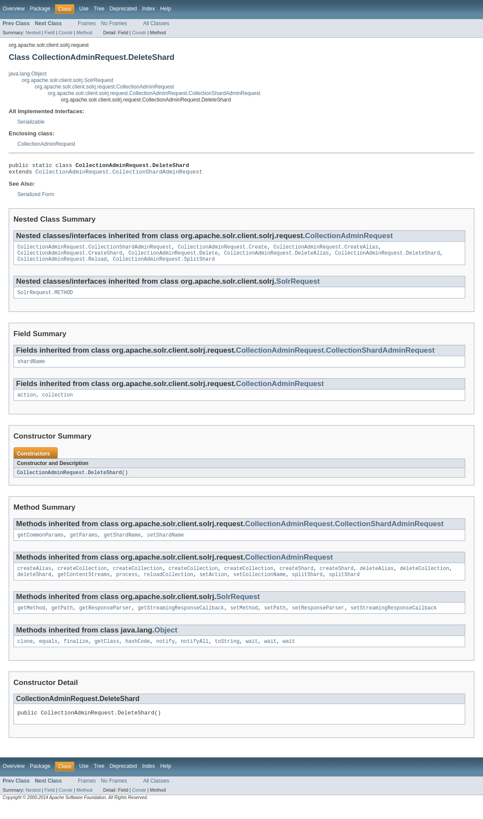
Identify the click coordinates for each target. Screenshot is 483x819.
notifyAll (195, 653)
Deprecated (123, 9)
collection (57, 402)
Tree (99, 9)
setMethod (244, 619)
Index (148, 9)
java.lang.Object (27, 74)
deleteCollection (424, 578)
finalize (76, 653)
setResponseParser (318, 619)
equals (48, 653)
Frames (86, 23)
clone (25, 653)
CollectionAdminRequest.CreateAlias (325, 250)
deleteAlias (377, 578)
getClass (107, 653)
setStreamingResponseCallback (394, 619)
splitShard (307, 585)
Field (49, 32)
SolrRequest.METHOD (45, 298)
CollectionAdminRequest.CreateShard (69, 257)
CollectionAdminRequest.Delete (173, 257)
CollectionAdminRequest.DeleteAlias (276, 257)
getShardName (122, 544)
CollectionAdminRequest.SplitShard (164, 264)
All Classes (156, 23)
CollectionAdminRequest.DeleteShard (387, 257)
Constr (65, 32)
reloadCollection (168, 585)
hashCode (137, 653)
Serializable (31, 122)
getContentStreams (83, 585)
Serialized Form (35, 197)
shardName (31, 368)
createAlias (34, 578)
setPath (275, 619)
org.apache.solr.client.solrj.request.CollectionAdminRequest (104, 87)
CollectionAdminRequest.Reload (62, 264)
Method (84, 32)
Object (165, 642)
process (127, 585)
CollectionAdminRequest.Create (222, 250)
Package (40, 9)
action (26, 402)
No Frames (114, 23)
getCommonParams (40, 544)
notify (165, 653)
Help (165, 9)
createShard (296, 578)
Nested (33, 32)
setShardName (165, 544)
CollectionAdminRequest (46, 144)
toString (227, 653)
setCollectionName (259, 585)
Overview (14, 9)
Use (84, 9)
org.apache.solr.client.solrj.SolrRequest (67, 80)
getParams (84, 544)
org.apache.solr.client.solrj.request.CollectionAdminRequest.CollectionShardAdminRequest (154, 93)
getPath (62, 619)
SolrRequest (298, 286)
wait (252, 653)
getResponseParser (105, 619)
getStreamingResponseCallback (181, 619)
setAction (213, 585)
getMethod (31, 619)
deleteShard (34, 585)
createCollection (82, 578)
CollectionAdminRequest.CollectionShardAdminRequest (119, 174)
